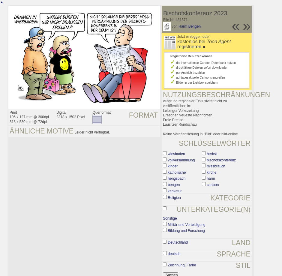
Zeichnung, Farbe (182, 265)
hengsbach (176, 178)
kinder (173, 166)
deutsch (174, 254)
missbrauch (216, 166)
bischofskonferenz (221, 160)
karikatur (175, 191)
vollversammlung (181, 160)
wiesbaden (176, 154)
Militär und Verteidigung (186, 225)
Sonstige (170, 218)
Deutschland (178, 242)
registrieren (191, 46)
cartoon (213, 185)
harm (211, 178)
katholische (177, 172)
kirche (211, 172)
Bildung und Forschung (186, 231)
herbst (212, 154)
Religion (174, 198)
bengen (174, 185)
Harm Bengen (189, 26)
